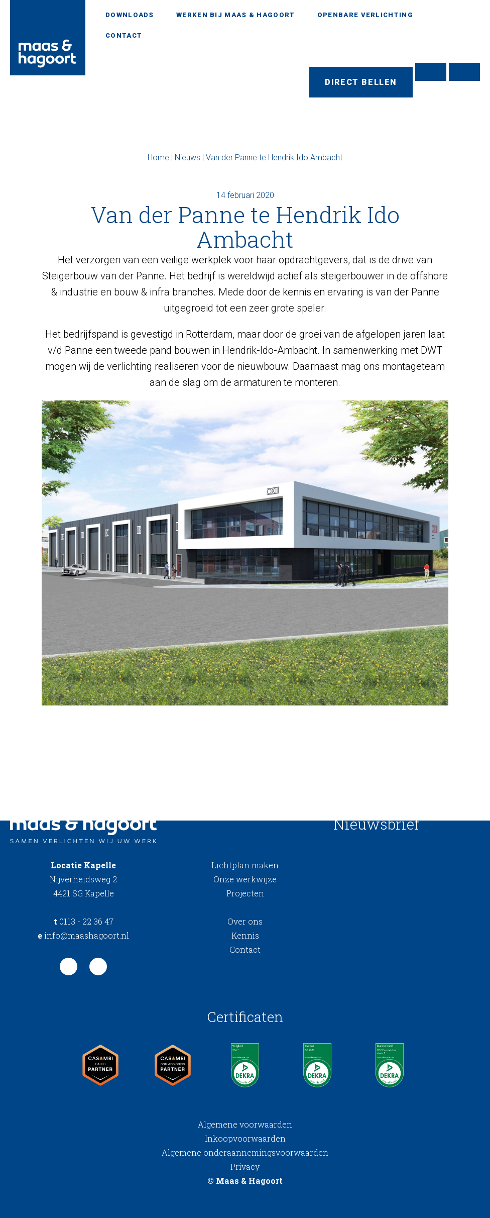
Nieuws (187, 157)
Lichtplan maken (245, 865)
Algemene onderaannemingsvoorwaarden (245, 1152)
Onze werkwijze (245, 879)
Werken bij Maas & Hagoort (235, 15)
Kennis (245, 935)
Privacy (245, 1166)
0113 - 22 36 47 (83, 921)
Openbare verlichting (365, 15)
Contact (123, 35)
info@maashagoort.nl (83, 935)
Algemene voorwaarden (245, 1124)
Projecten (245, 893)
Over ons (245, 921)
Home (158, 157)
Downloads (129, 15)
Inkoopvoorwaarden (245, 1138)
